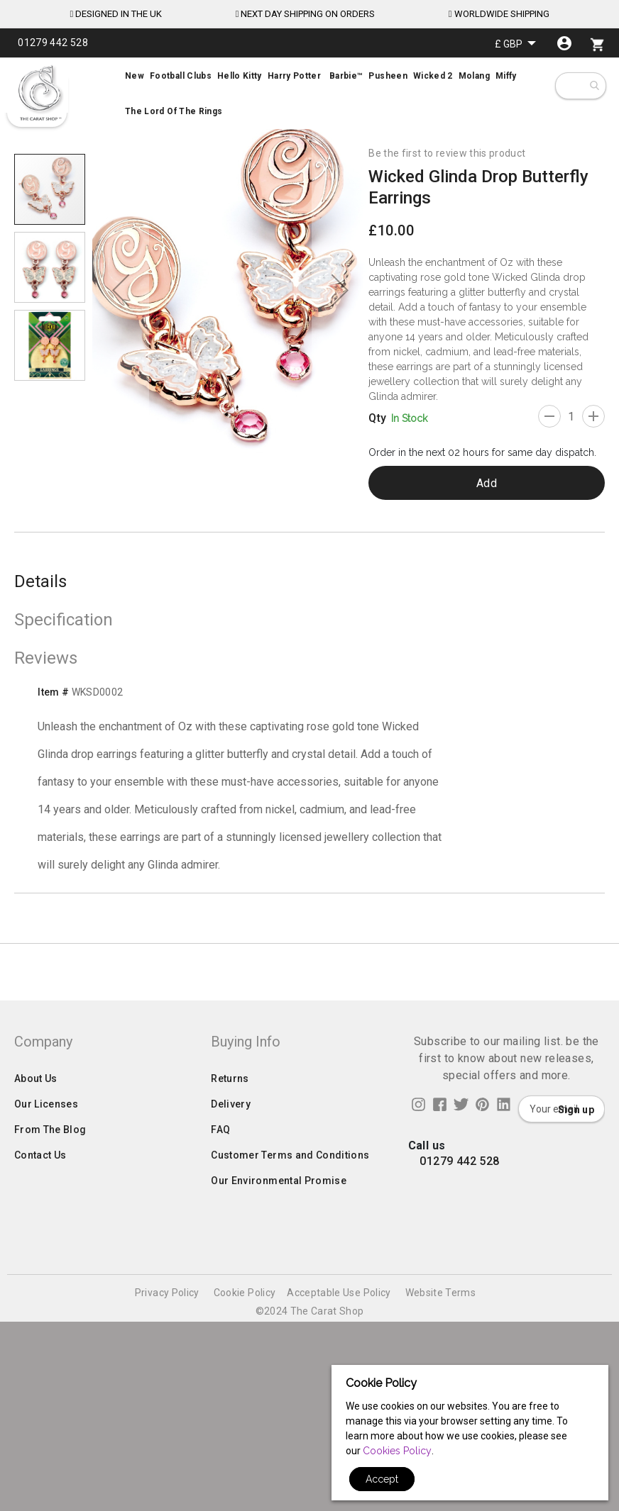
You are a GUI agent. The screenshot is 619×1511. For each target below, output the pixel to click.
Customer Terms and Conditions (290, 1372)
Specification (63, 620)
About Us (35, 1296)
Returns (229, 1296)
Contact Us (40, 1372)
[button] (515, 43)
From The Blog (50, 1347)
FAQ (220, 1347)
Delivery (231, 1321)
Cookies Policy (397, 1450)
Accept (382, 1479)
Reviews (45, 658)
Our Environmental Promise (278, 1398)
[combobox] (593, 85)
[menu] (309, 93)
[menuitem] (309, 93)
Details (40, 581)
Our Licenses (46, 1321)
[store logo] (39, 93)
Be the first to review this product (446, 153)
